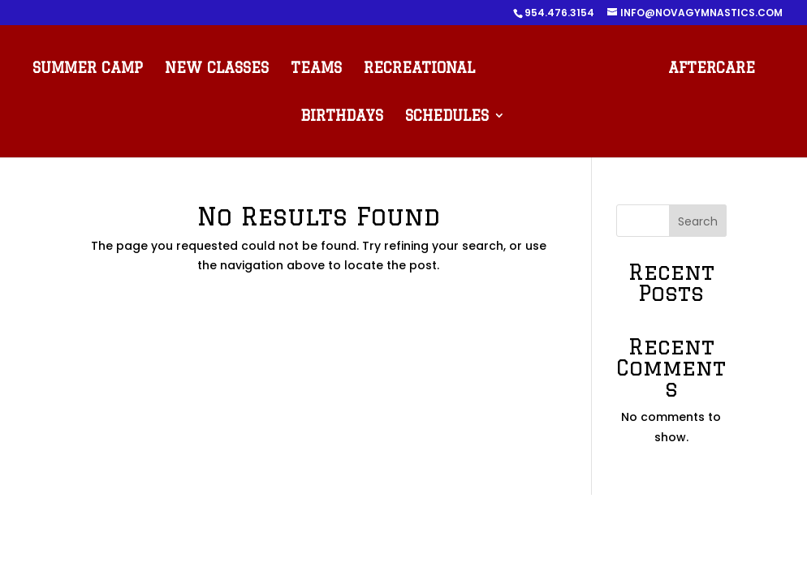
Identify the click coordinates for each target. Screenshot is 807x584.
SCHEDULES (447, 116)
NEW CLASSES (217, 68)
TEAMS (316, 68)
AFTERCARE (711, 68)
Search (698, 221)
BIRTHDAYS (341, 116)
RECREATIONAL (419, 68)
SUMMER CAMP (87, 68)
